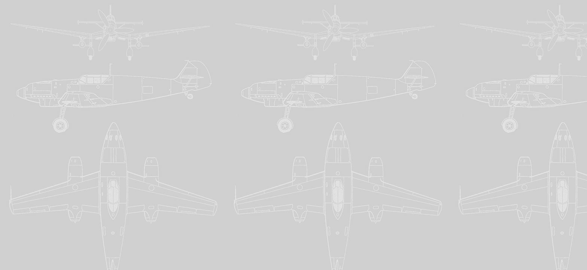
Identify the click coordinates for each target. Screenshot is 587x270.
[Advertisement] (293, 55)
